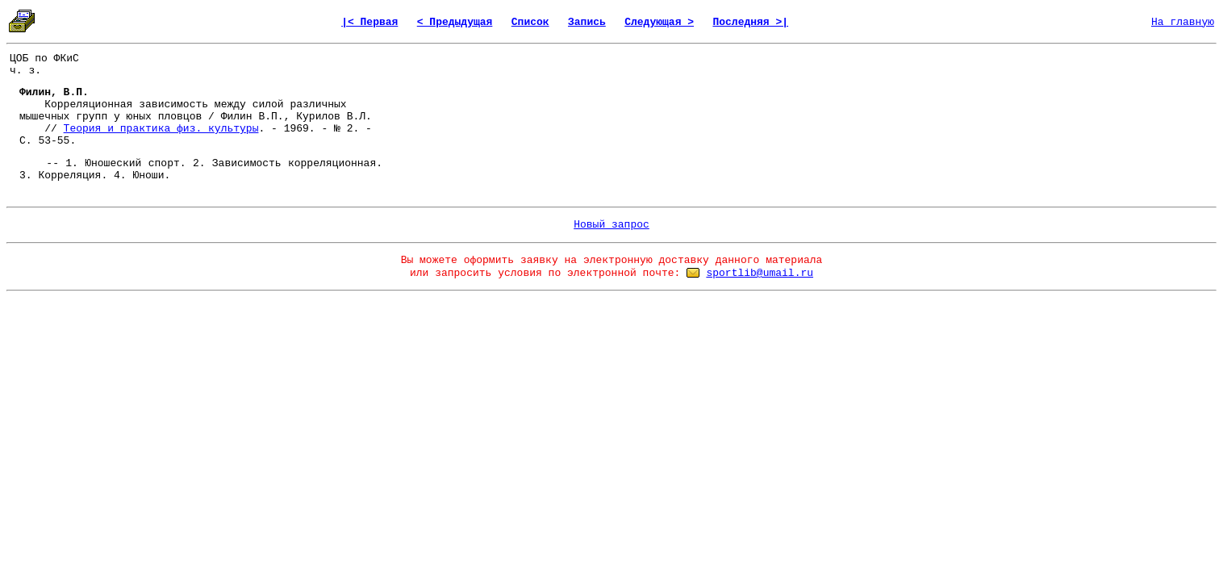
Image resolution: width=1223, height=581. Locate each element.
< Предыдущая (455, 22)
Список (530, 22)
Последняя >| (750, 22)
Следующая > (659, 22)
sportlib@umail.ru (759, 273)
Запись (587, 22)
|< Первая (369, 22)
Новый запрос (611, 225)
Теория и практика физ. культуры (161, 129)
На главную (1182, 22)
